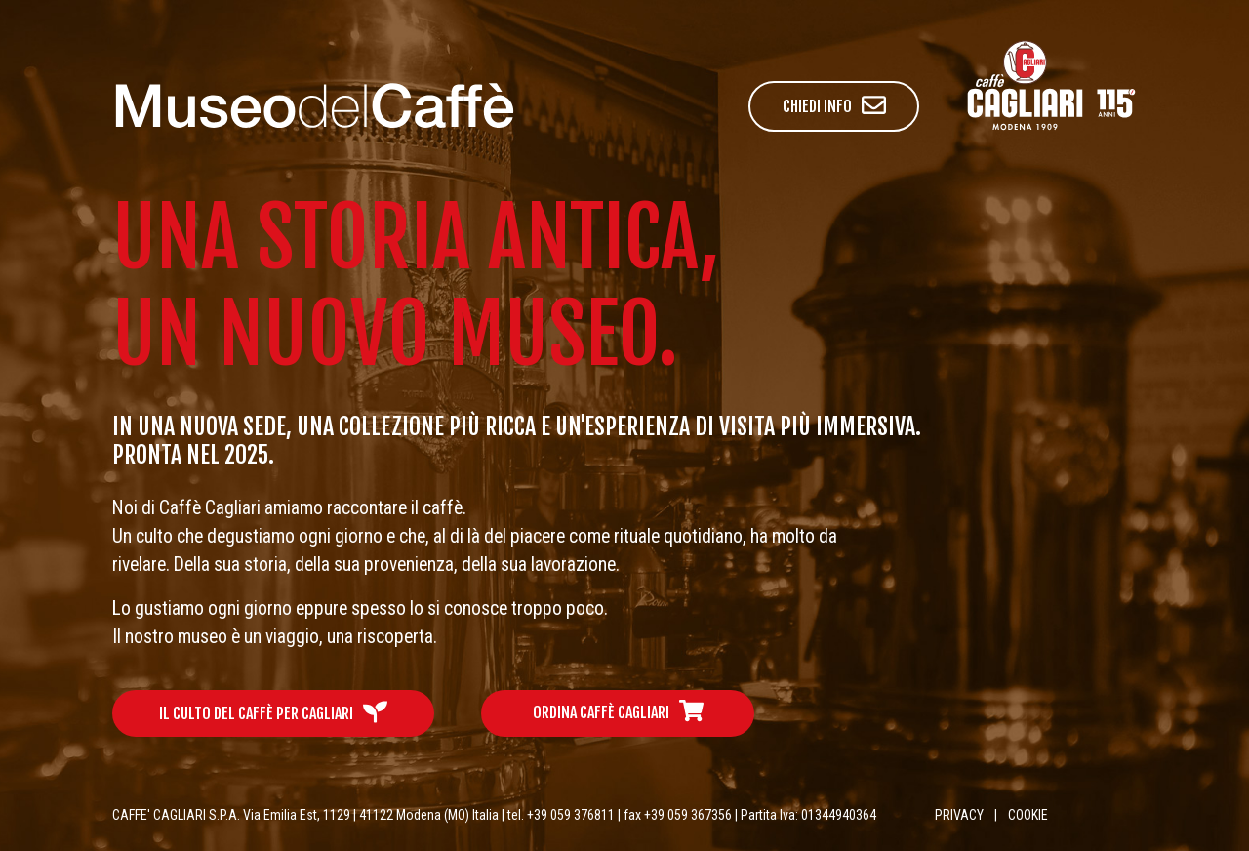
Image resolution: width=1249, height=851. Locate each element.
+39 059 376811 (571, 815)
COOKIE (1028, 815)
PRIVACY (959, 815)
